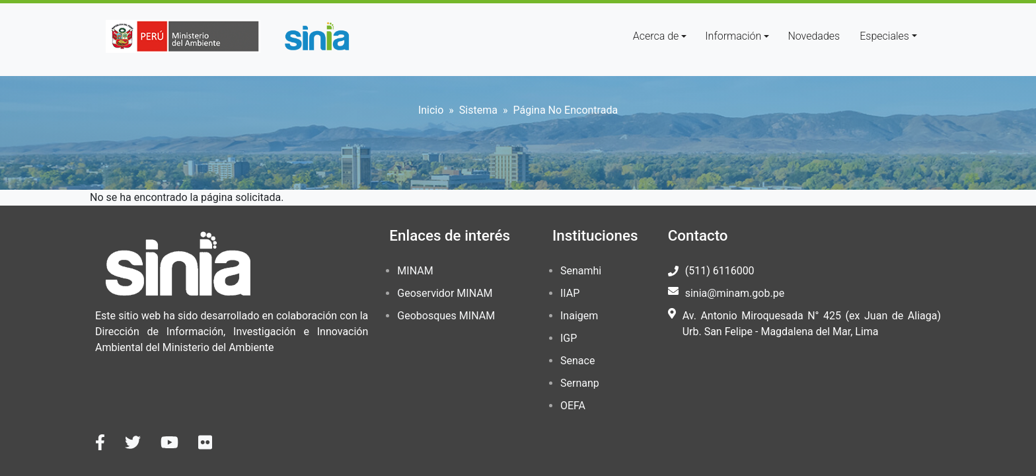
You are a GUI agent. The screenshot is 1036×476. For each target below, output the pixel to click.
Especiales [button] (884, 36)
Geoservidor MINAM (444, 293)
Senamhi (580, 270)
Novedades (814, 36)
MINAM (415, 270)
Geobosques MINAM (446, 315)
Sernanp (579, 383)
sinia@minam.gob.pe (734, 293)
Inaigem (579, 315)
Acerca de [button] (656, 36)
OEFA (572, 405)
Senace (577, 360)
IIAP (569, 293)
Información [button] (733, 36)
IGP (568, 338)
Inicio (430, 110)
